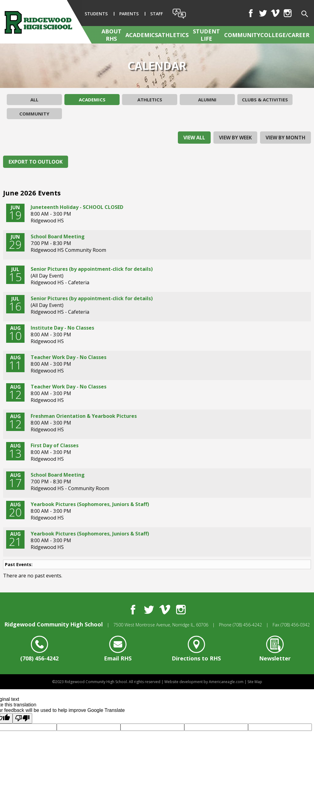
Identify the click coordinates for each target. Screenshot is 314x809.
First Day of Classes (54, 445)
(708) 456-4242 (247, 625)
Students (96, 14)
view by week (235, 137)
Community (34, 114)
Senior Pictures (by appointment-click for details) (92, 269)
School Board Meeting (58, 236)
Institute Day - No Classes (62, 327)
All (34, 99)
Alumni (207, 99)
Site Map (254, 681)
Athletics (149, 99)
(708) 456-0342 (295, 625)
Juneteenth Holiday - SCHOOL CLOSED (77, 207)
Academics (92, 99)
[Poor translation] (22, 718)
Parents (129, 14)
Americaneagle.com (226, 681)
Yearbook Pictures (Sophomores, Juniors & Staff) (90, 504)
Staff (156, 14)
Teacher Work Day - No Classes (68, 357)
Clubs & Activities (265, 99)
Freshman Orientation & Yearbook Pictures (84, 416)
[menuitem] (113, 34)
